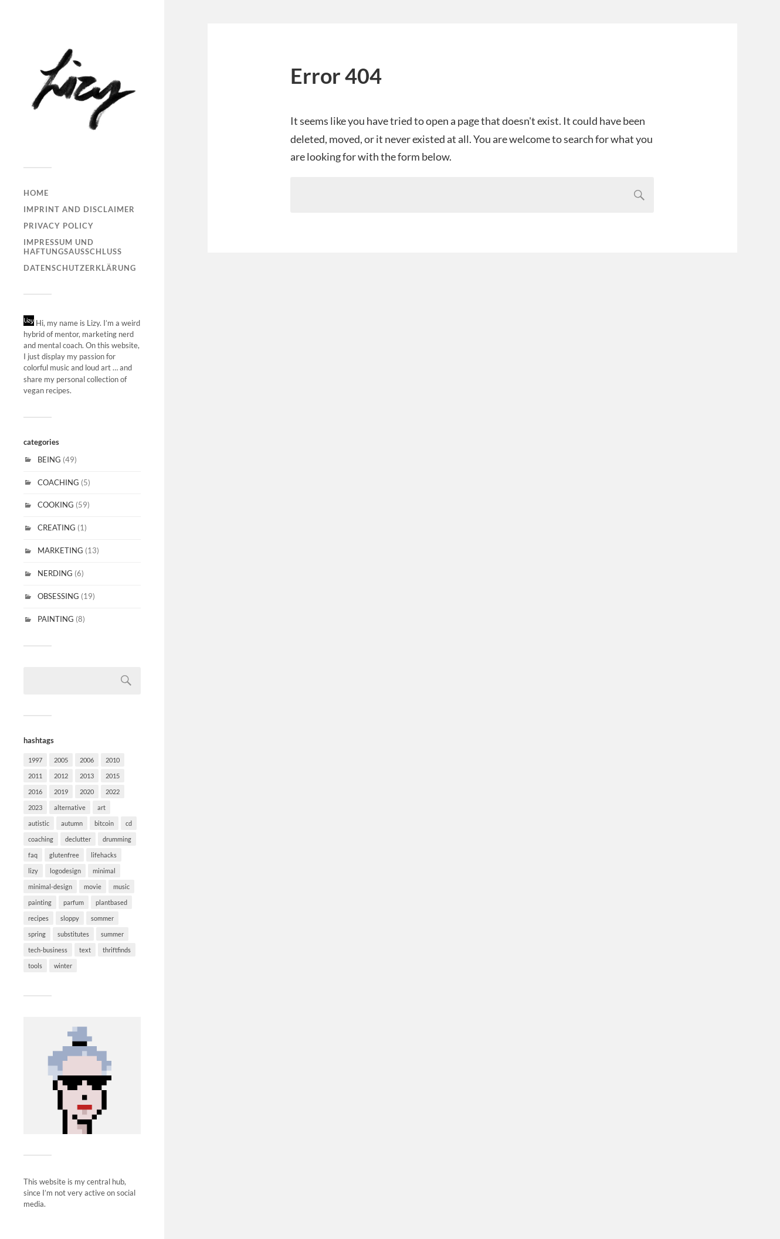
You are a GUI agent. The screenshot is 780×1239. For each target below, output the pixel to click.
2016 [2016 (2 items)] (35, 791)
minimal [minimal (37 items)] (104, 870)
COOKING (56, 504)
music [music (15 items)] (121, 886)
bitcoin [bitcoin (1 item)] (104, 823)
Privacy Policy (58, 225)
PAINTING (56, 619)
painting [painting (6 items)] (40, 902)
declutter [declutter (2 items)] (78, 839)
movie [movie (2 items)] (92, 886)
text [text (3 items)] (85, 950)
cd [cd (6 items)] (129, 823)
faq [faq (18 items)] (33, 855)
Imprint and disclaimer (79, 209)
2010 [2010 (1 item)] (113, 760)
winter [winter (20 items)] (63, 965)
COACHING (58, 482)
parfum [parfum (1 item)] (73, 902)
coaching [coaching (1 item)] (40, 839)
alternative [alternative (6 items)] (70, 807)
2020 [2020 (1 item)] (87, 791)
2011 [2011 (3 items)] (35, 776)
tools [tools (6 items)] (35, 965)
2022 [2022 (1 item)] (113, 791)
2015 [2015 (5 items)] (113, 776)
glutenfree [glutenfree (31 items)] (64, 855)
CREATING (57, 527)
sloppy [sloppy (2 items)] (69, 918)
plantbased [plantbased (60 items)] (111, 902)
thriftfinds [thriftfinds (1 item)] (117, 950)
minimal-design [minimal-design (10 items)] (50, 886)
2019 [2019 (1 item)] (61, 791)
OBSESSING (58, 596)
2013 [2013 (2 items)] (87, 776)
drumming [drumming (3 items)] (117, 839)
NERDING (55, 573)
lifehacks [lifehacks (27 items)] (104, 855)
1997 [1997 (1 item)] (35, 760)
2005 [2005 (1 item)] (61, 760)
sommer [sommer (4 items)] (102, 918)
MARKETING (60, 550)
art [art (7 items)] (101, 807)
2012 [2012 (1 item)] (61, 776)
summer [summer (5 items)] (112, 934)
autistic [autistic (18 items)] (38, 823)
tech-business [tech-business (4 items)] (47, 950)
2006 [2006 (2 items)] (87, 760)
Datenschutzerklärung (79, 268)
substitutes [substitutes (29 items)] (73, 934)
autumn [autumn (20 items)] (72, 823)
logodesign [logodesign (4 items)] (65, 870)
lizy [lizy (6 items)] (33, 870)
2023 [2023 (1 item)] (35, 807)
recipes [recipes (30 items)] (38, 918)
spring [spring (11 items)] (37, 934)
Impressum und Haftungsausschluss (72, 246)
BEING (49, 459)
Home (36, 193)
